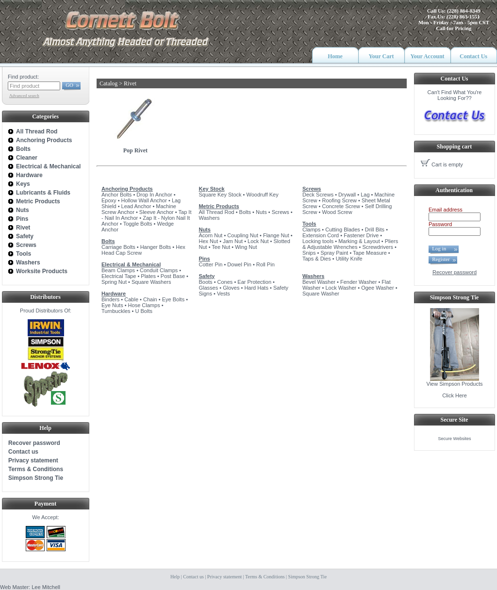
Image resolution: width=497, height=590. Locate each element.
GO (69, 85)
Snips (309, 253)
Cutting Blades (342, 229)
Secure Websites (454, 438)
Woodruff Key (262, 194)
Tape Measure (370, 253)
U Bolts (143, 311)
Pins (204, 259)
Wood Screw (337, 212)
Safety (207, 276)
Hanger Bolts (155, 247)
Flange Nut (276, 235)
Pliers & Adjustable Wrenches (350, 244)
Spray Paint (334, 253)
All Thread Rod (216, 212)
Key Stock (211, 189)
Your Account (427, 56)
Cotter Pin (210, 264)
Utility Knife (349, 259)
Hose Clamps (144, 305)
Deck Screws (317, 194)
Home (335, 56)
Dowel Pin (239, 264)
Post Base (173, 276)
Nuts (261, 212)
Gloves (231, 288)
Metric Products (219, 206)
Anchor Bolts (116, 194)
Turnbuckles (116, 311)
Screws (280, 212)
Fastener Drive (361, 235)
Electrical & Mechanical (131, 264)
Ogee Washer (377, 288)
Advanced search (24, 95)
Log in (441, 248)
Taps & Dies (316, 259)
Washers (209, 218)
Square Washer (320, 293)
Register (441, 259)
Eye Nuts (112, 305)
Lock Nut (258, 241)
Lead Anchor (136, 206)
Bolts (108, 241)
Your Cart (381, 56)
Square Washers (151, 282)
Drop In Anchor (154, 194)
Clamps (311, 229)
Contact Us (473, 56)
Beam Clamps (118, 270)
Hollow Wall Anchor (144, 200)
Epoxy (108, 200)
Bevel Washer (318, 282)
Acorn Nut (210, 235)
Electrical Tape (118, 276)
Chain (150, 299)
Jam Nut (233, 241)
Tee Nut (221, 247)
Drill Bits (374, 229)
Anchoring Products (127, 189)
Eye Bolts (173, 299)
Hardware (113, 293)
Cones (225, 282)
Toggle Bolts (137, 224)
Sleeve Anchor (156, 212)
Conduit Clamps (159, 270)
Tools (309, 224)
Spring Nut (114, 282)
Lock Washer (340, 288)
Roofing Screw (339, 200)
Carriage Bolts (118, 247)
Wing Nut (246, 247)
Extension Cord (320, 235)
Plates (148, 276)
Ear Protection (254, 282)
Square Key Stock (220, 194)
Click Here (454, 395)
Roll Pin (265, 264)
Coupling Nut (242, 235)
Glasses (208, 288)
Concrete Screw (341, 206)
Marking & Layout (359, 241)
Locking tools (317, 241)
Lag (365, 194)
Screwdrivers (377, 247)
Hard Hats (256, 288)
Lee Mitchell (46, 587)
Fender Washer (358, 282)
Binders (110, 299)
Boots (205, 282)
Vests (223, 293)
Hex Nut (208, 241)
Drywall (347, 194)
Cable (131, 299)
